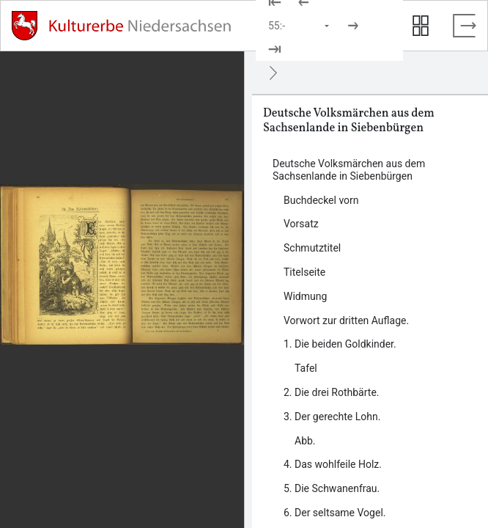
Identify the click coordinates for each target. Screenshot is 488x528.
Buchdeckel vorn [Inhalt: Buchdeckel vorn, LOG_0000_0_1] (321, 200)
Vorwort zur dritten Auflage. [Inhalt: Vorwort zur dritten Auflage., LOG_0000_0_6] (346, 320)
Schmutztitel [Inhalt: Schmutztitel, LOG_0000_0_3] (312, 248)
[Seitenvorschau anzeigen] (420, 25)
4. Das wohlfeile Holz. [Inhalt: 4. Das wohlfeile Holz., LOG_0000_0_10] (333, 464)
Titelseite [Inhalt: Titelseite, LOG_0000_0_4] (304, 272)
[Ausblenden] (273, 72)
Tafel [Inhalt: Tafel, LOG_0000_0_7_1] (306, 368)
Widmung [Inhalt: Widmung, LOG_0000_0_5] (305, 296)
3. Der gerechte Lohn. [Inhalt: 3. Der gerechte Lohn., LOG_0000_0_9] (332, 416)
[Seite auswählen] (299, 26)
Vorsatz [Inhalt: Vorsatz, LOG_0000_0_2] (301, 224)
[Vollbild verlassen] (464, 25)
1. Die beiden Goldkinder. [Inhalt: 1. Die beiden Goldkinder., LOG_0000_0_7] (340, 344)
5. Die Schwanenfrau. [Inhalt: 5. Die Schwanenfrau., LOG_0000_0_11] (332, 488)
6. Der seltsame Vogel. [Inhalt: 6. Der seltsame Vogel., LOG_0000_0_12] (334, 512)
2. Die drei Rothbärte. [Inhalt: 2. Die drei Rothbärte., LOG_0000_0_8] (332, 392)
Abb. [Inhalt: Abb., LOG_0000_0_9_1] (305, 441)
